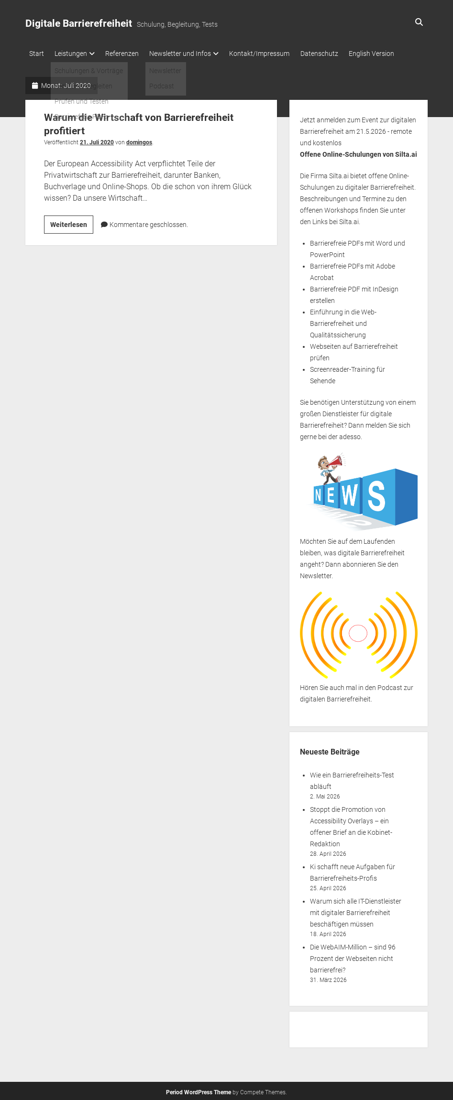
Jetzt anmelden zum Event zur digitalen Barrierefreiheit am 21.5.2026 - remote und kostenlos (358, 129)
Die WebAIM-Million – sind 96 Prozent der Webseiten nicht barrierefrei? (353, 956)
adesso (350, 434)
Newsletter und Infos (191, 53)
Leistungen (74, 53)
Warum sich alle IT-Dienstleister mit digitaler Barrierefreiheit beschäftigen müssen (355, 910)
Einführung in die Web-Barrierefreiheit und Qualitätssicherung (343, 321)
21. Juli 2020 (97, 140)
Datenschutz (338, 53)
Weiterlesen (71, 223)
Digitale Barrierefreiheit (78, 23)
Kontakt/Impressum (274, 53)
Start (36, 53)
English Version (394, 53)
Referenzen (129, 53)
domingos (139, 140)
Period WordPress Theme (198, 1090)
